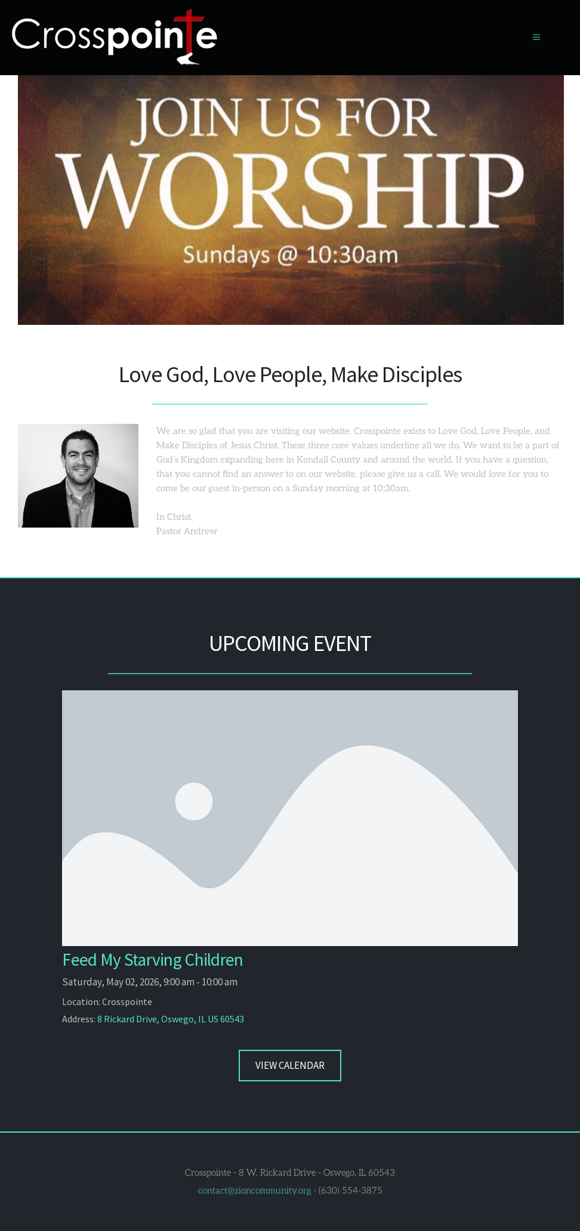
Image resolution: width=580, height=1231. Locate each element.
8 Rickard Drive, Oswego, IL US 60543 (170, 1018)
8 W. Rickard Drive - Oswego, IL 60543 (317, 1172)
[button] (531, 37)
